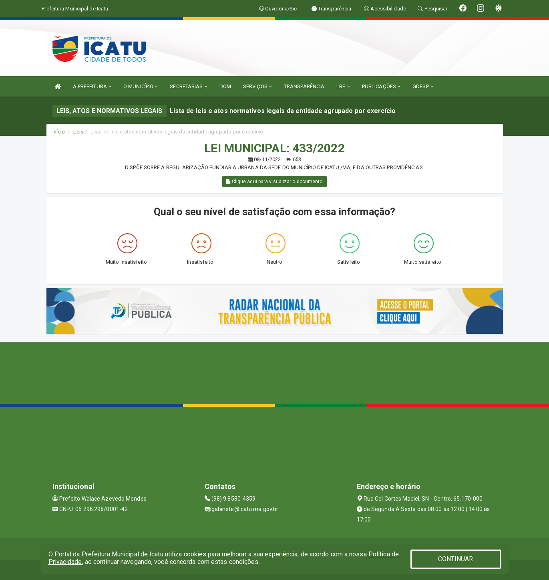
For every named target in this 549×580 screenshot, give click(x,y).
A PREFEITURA (92, 86)
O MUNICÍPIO (140, 86)
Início (58, 132)
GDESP (422, 86)
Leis (78, 132)
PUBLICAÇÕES (381, 86)
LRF (343, 86)
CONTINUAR (455, 559)
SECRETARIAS (188, 86)
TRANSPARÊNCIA (304, 86)
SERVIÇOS (257, 86)
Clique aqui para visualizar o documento (274, 181)
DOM (225, 86)
